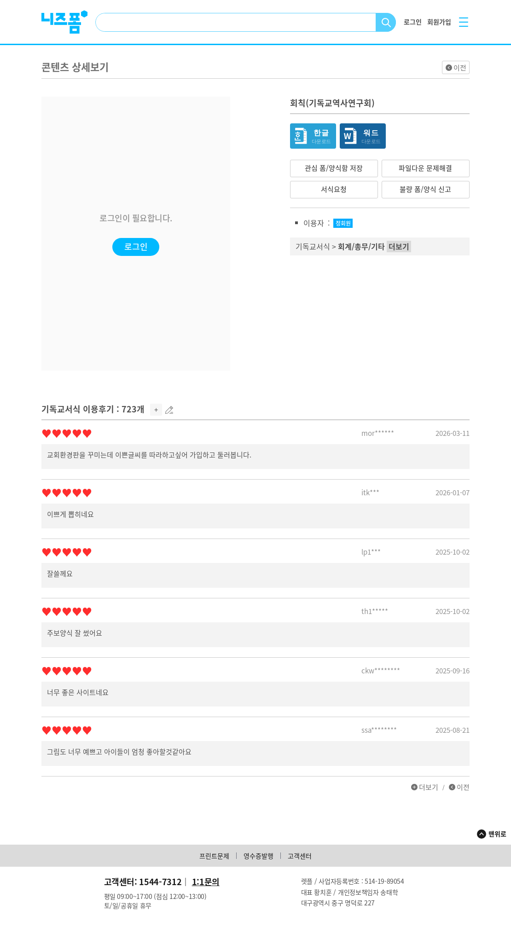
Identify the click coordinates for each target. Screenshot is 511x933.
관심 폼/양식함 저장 (334, 168)
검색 (386, 22)
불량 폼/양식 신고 (425, 189)
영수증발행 (258, 856)
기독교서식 (313, 246)
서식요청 (334, 189)
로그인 (136, 246)
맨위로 (497, 833)
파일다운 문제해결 (425, 168)
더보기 (428, 787)
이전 (459, 68)
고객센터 (300, 856)
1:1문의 (206, 881)
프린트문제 (214, 856)
